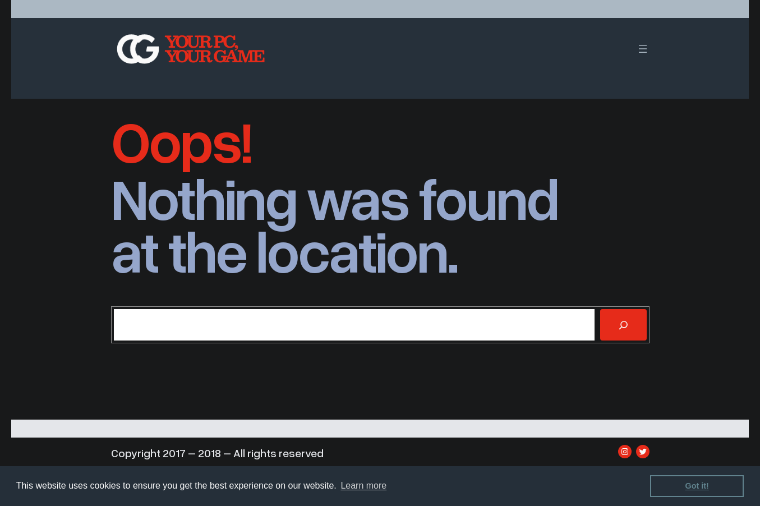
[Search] (623, 325)
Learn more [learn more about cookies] (363, 485)
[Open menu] (643, 49)
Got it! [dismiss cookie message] (697, 485)
